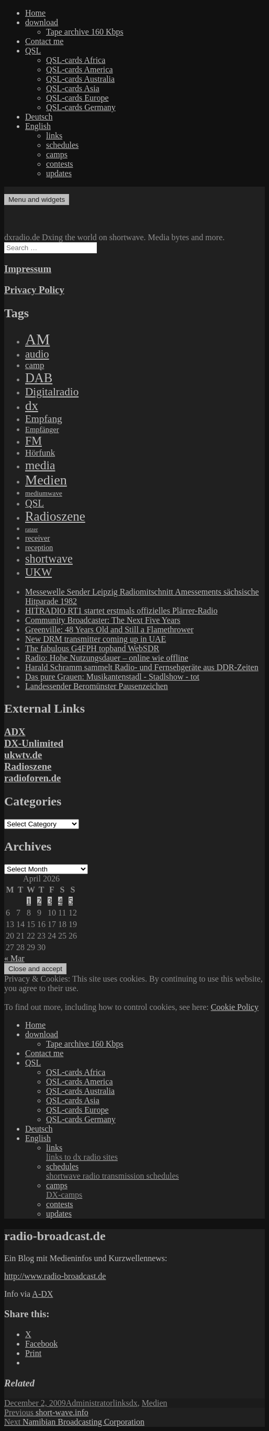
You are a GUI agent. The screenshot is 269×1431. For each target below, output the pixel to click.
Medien (154, 1402)
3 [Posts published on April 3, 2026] (50, 901)
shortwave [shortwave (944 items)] (49, 558)
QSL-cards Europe (77, 97)
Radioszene (27, 766)
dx (133, 1402)
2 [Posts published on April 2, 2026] (39, 901)
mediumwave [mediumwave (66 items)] (43, 493)
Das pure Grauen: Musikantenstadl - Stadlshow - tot (112, 676)
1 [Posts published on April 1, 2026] (29, 901)
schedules (62, 145)
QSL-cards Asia (72, 88)
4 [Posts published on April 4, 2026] (60, 901)
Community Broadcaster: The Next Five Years (103, 620)
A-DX (42, 1293)
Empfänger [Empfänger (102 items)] (42, 429)
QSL (33, 50)
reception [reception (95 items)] (39, 547)
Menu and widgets (36, 199)
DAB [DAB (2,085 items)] (38, 378)
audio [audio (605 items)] (37, 354)
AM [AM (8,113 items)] (37, 339)
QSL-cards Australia (80, 78)
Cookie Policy (235, 1007)
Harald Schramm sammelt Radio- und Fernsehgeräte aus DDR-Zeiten (142, 667)
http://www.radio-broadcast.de (55, 1276)
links (54, 135)
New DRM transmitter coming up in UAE (95, 638)
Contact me (44, 41)
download (41, 22)
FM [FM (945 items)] (33, 440)
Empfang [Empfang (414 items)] (43, 418)
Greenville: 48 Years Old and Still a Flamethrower (109, 629)
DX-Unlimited (33, 743)
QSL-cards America (79, 69)
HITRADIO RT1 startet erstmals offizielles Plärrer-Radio (121, 610)
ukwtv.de (23, 754)
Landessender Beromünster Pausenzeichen (96, 686)
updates (59, 173)
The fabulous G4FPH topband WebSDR (92, 648)
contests (59, 163)
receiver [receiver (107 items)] (37, 538)
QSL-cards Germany (81, 107)
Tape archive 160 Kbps (85, 31)
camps (57, 154)
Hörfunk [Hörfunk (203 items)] (40, 453)
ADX (15, 731)
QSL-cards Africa (75, 60)
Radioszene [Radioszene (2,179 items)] (55, 516)
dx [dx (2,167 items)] (31, 406)
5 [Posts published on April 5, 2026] (71, 901)
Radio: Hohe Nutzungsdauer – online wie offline (106, 657)
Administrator (89, 1402)
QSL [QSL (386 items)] (34, 503)
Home (35, 12)
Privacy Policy (34, 289)
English (38, 126)
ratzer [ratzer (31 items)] (31, 529)
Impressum (27, 268)
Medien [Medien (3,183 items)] (46, 480)
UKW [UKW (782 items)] (38, 572)
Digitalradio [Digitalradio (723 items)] (52, 391)
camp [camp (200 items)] (34, 365)
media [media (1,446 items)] (40, 465)
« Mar (14, 958)
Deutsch (38, 116)
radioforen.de (32, 777)
